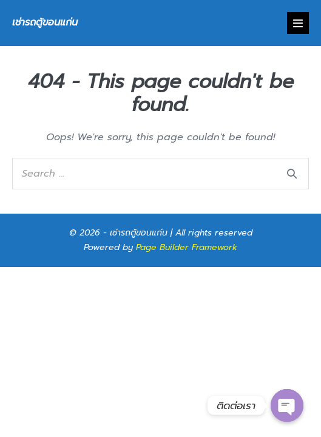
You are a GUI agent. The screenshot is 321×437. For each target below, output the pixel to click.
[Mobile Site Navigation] (298, 23)
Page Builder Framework (186, 247)
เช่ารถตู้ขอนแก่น (45, 22)
